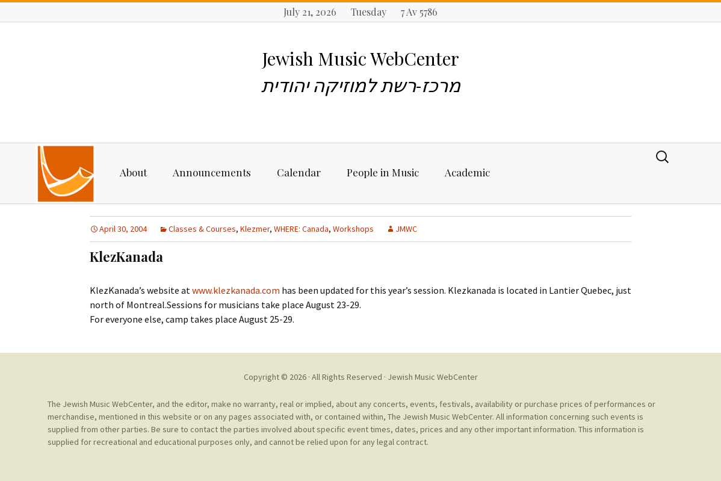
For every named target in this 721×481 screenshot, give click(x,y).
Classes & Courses (202, 228)
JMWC (406, 228)
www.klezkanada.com (236, 290)
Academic (467, 172)
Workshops (353, 228)
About (133, 172)
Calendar (299, 172)
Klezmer (255, 228)
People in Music (383, 172)
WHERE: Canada (301, 228)
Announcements (212, 172)
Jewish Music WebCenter (433, 376)
